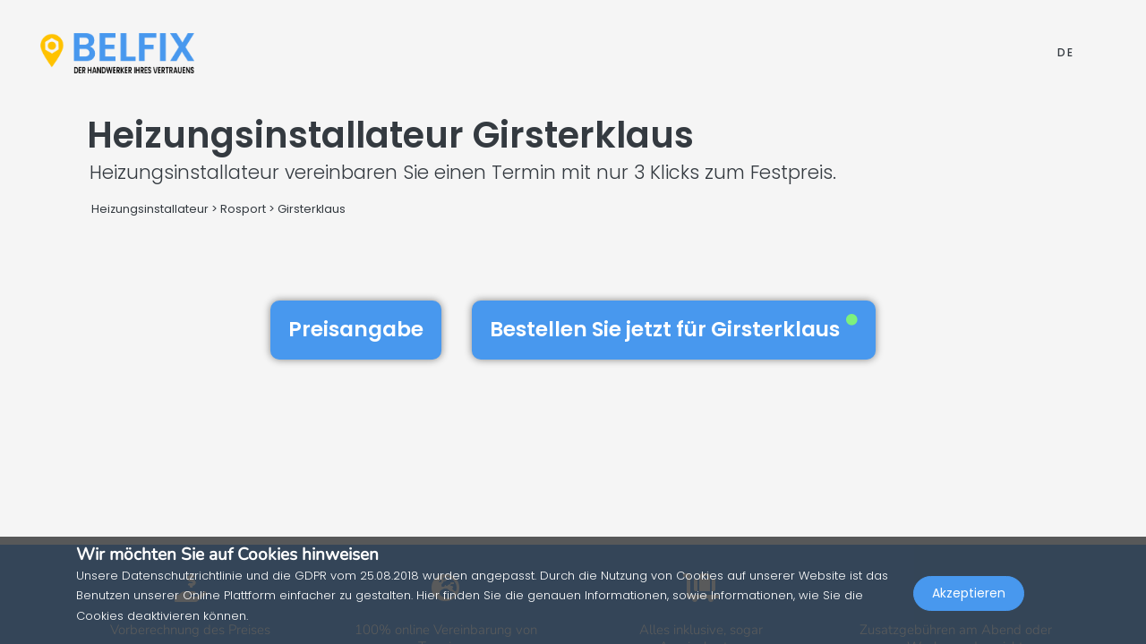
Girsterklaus (312, 208)
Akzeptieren (968, 605)
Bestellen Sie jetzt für (674, 329)
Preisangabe (355, 329)
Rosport (243, 208)
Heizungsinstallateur (150, 208)
